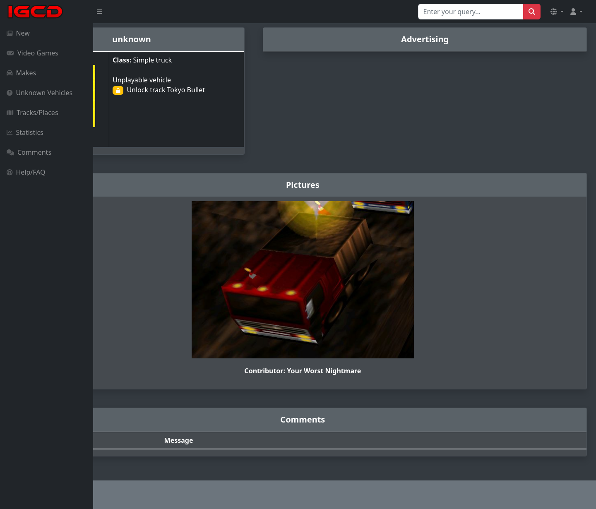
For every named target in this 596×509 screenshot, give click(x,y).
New (18, 33)
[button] (557, 11)
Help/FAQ (26, 172)
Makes (21, 72)
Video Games (32, 53)
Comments (29, 152)
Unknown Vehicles (39, 92)
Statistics (25, 132)
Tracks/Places (32, 112)
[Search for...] (471, 11)
